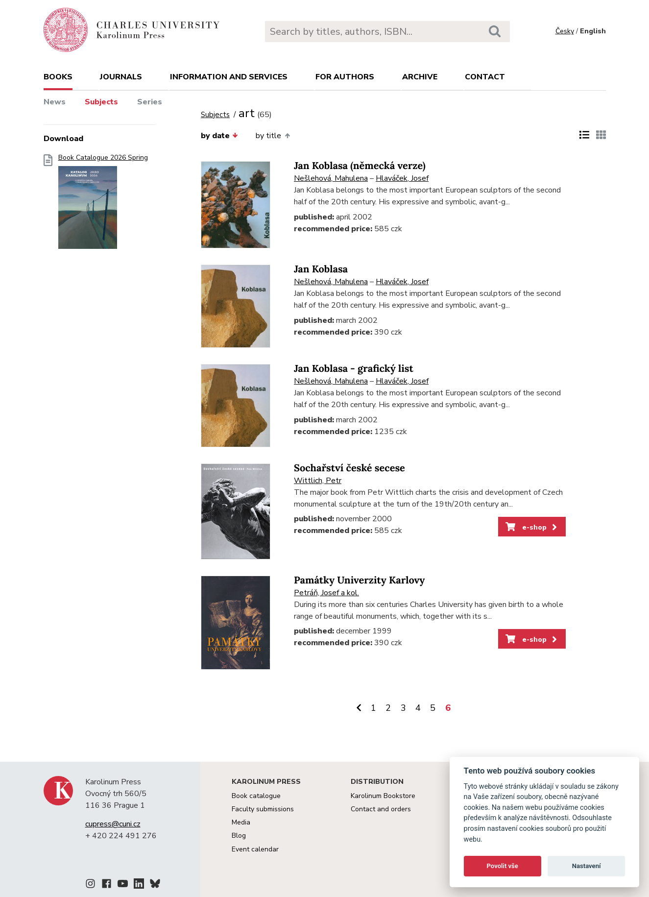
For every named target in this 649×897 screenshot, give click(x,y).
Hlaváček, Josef (402, 178)
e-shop (532, 527)
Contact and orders (381, 809)
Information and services (229, 77)
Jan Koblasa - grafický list (353, 369)
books (58, 77)
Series (149, 102)
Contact (485, 77)
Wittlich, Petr (317, 480)
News (55, 102)
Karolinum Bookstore (383, 795)
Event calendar (255, 849)
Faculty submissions (263, 809)
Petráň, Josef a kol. (326, 592)
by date (219, 135)
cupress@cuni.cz (113, 824)
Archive (419, 77)
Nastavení (586, 866)
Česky (564, 31)
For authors (344, 77)
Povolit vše (502, 866)
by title (272, 135)
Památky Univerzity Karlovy (359, 580)
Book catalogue (256, 795)
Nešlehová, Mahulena (331, 178)
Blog (239, 835)
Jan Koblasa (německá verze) (360, 166)
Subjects (101, 102)
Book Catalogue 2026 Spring (103, 204)
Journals (121, 77)
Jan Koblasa (321, 269)
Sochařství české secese (349, 468)
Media (241, 822)
